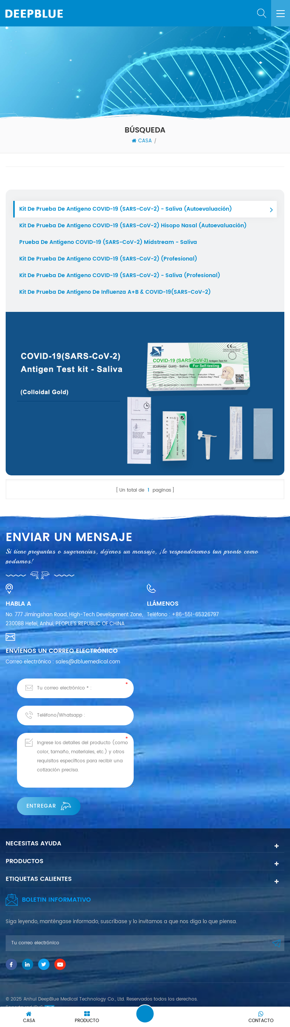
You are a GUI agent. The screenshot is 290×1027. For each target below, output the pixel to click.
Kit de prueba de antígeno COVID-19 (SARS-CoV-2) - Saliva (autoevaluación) (125, 209)
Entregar (48, 806)
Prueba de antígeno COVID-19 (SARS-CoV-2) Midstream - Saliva (108, 242)
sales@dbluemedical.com (88, 662)
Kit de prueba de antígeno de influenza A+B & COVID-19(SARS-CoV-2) (115, 292)
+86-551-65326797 (195, 615)
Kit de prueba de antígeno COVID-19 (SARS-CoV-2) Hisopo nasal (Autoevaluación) (133, 225)
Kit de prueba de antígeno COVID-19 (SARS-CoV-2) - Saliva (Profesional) (119, 275)
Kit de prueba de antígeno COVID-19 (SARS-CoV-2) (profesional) (108, 258)
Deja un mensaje (145, 1013)
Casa (142, 141)
